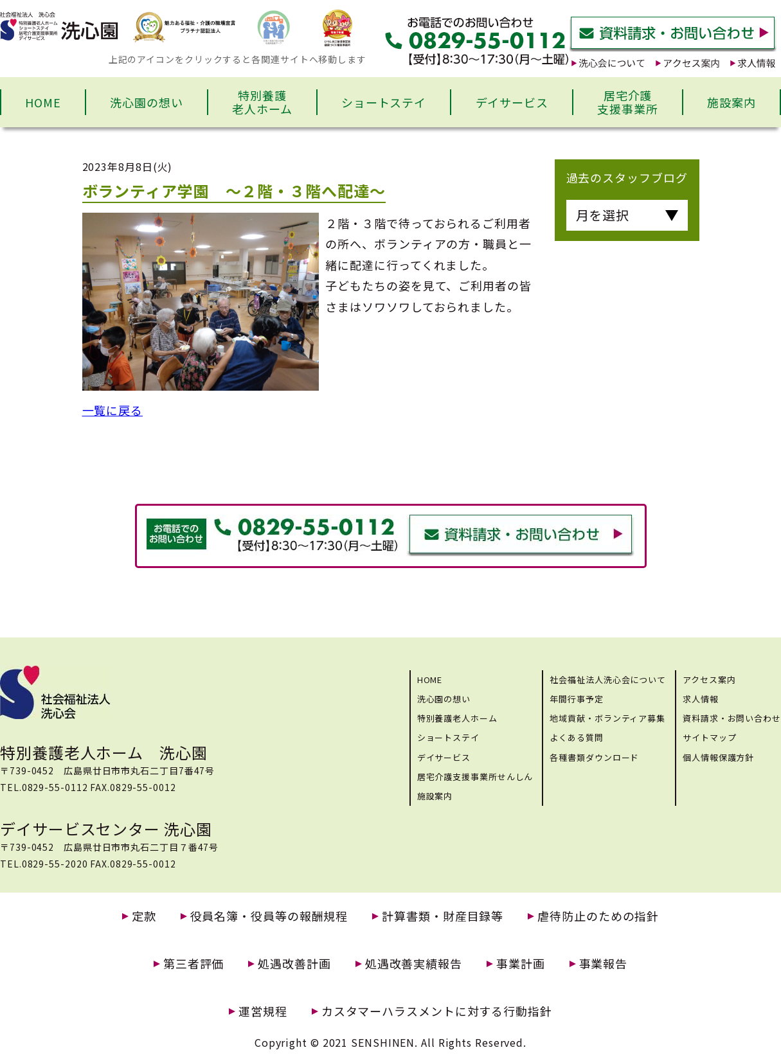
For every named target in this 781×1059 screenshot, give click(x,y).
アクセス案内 (709, 679)
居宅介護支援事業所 (627, 102)
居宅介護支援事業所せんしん (475, 776)
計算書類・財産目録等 (442, 916)
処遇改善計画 (294, 964)
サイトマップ (709, 737)
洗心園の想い (146, 102)
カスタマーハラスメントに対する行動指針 (436, 1011)
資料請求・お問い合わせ (732, 718)
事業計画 (520, 964)
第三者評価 (193, 964)
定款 (144, 916)
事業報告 (603, 964)
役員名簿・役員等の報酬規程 (269, 916)
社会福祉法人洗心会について (608, 679)
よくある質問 (576, 737)
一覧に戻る (112, 410)
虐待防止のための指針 (598, 916)
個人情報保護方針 (718, 757)
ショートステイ (383, 102)
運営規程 (262, 1011)
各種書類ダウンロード (594, 757)
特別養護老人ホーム (262, 102)
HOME (43, 102)
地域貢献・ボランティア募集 (607, 718)
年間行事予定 (576, 699)
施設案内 (731, 102)
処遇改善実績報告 (413, 964)
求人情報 (701, 699)
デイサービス (512, 102)
